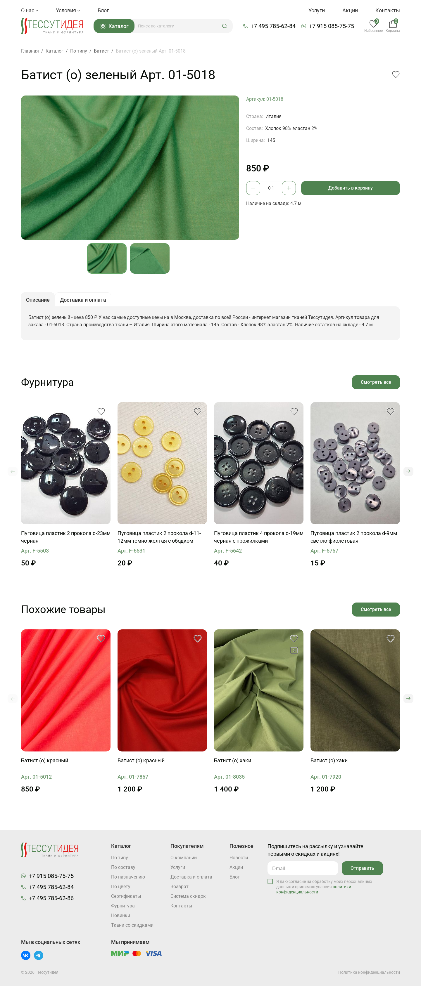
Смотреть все (376, 382)
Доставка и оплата (191, 877)
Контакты (387, 10)
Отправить (362, 868)
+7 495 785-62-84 (273, 25)
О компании (183, 857)
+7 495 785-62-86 (51, 898)
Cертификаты (126, 896)
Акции (350, 10)
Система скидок (188, 896)
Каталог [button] (115, 26)
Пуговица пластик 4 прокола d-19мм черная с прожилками (258, 537)
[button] (224, 25)
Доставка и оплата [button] (83, 300)
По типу (119, 857)
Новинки (120, 915)
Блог (103, 10)
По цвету (120, 886)
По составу (123, 867)
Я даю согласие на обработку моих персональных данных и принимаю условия (324, 886)
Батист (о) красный (44, 760)
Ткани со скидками (132, 925)
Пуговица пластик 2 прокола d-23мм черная (66, 537)
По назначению (128, 877)
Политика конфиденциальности (369, 972)
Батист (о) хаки (232, 760)
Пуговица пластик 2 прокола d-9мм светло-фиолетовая (353, 537)
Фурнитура (123, 906)
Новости (239, 857)
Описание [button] (38, 300)
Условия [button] (68, 10)
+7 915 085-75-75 (331, 25)
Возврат (179, 886)
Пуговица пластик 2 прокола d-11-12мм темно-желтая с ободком (159, 537)
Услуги (316, 10)
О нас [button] (29, 10)
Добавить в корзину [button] (350, 188)
